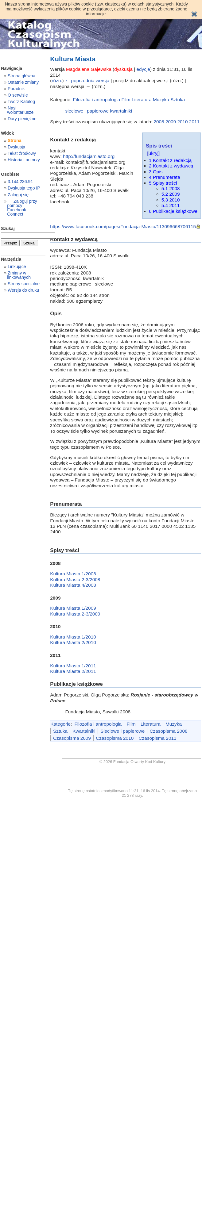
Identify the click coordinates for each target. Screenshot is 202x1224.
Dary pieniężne (22, 118)
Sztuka (177, 99)
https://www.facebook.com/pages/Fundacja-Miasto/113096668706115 (123, 226)
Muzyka (161, 99)
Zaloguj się (18, 194)
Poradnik (16, 88)
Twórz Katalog (21, 101)
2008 (158, 121)
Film (126, 99)
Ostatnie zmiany (23, 82)
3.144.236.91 (20, 181)
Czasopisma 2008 (169, 731)
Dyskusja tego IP (24, 188)
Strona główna (21, 75)
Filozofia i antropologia (96, 99)
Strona (14, 140)
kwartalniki (121, 110)
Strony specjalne (24, 283)
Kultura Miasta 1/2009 (73, 608)
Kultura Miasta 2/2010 (73, 642)
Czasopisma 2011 (158, 738)
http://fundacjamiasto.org (89, 156)
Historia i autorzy (24, 159)
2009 (170, 121)
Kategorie (60, 724)
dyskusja (123, 69)
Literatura (142, 99)
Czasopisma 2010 (115, 738)
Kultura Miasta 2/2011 (73, 671)
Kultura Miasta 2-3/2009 (75, 613)
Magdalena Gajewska (88, 69)
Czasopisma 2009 (72, 738)
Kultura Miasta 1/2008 (73, 573)
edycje (143, 69)
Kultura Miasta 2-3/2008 (75, 579)
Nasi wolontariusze (20, 110)
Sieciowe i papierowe (122, 731)
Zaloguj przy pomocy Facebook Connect (22, 208)
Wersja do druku (23, 290)
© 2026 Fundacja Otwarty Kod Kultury (132, 761)
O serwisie (18, 95)
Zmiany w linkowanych (19, 275)
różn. (57, 80)
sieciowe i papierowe (87, 110)
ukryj (153, 153)
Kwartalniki (83, 731)
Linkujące (17, 266)
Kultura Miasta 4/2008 (73, 585)
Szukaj (8, 228)
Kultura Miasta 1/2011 (73, 665)
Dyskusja (16, 146)
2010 (182, 121)
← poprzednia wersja (87, 80)
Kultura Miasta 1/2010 (73, 636)
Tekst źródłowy (22, 153)
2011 (194, 121)
